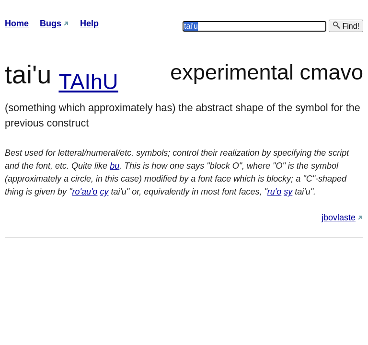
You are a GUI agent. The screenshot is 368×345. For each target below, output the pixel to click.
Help (89, 23)
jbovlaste (339, 217)
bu (114, 166)
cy (104, 191)
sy (288, 191)
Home (17, 23)
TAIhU (88, 81)
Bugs (50, 23)
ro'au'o (84, 191)
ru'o (274, 191)
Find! (346, 25)
